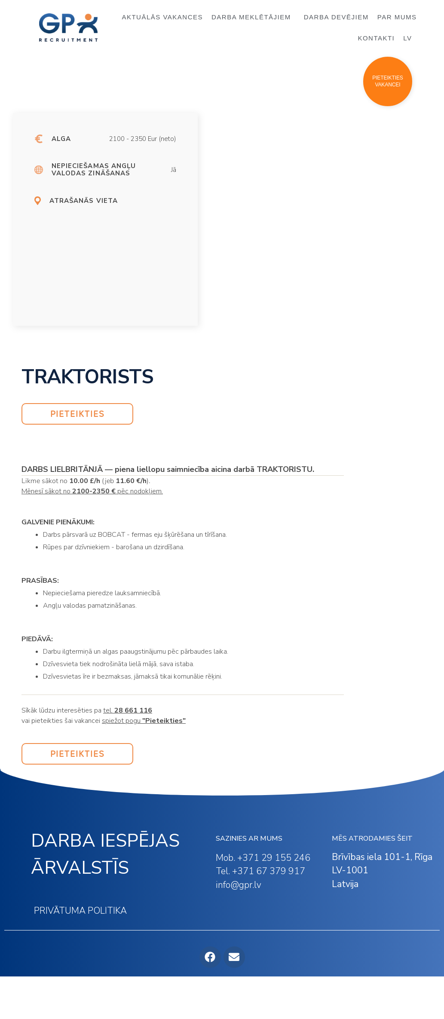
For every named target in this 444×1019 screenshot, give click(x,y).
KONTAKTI (376, 38)
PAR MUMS (397, 17)
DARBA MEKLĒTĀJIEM (253, 17)
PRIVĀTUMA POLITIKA (80, 911)
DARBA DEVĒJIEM (336, 17)
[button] (387, 81)
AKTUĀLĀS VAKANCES (162, 17)
